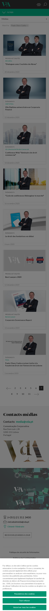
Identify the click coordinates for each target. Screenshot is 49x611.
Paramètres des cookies (24, 597)
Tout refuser (24, 604)
